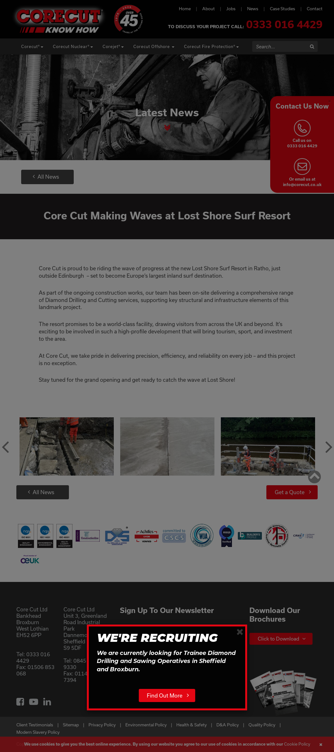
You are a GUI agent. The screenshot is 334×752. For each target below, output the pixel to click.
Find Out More (164, 695)
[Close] (240, 631)
